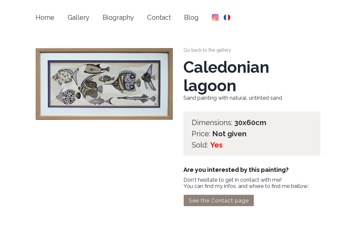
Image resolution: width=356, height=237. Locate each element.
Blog (191, 17)
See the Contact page (219, 201)
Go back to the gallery (207, 50)
